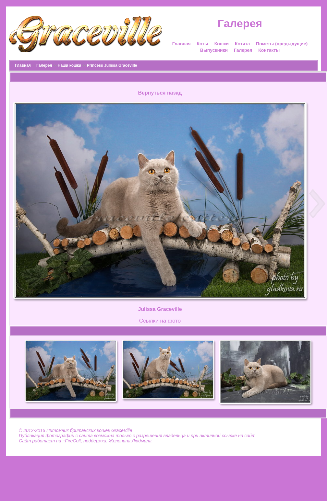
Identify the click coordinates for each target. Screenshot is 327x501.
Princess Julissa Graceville (112, 65)
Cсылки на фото (160, 321)
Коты (202, 43)
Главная (181, 43)
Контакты (269, 50)
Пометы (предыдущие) (282, 43)
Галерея (243, 50)
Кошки (221, 43)
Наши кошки (69, 65)
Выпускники (214, 50)
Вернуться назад (160, 93)
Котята (242, 43)
